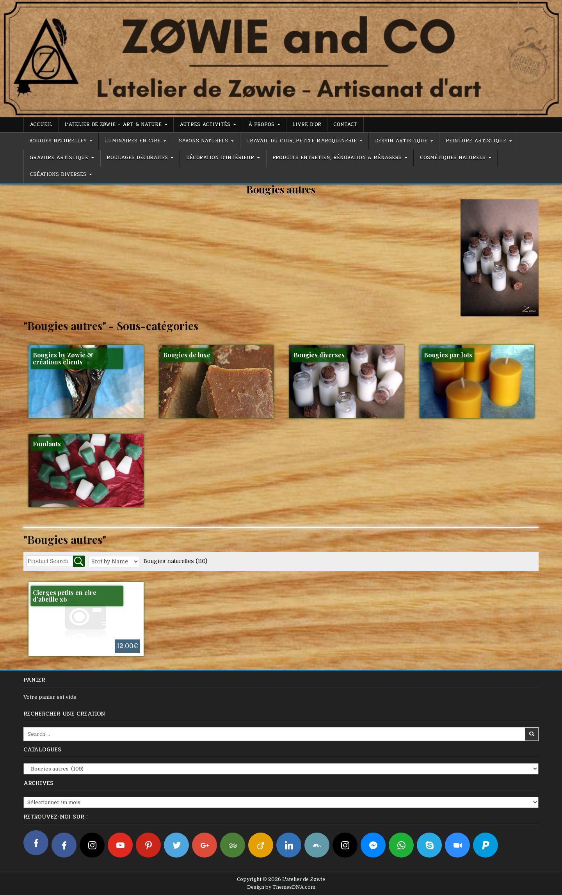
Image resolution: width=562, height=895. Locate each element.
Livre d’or (306, 124)
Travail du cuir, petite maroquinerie (301, 141)
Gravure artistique (59, 158)
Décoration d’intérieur (220, 158)
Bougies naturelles (58, 141)
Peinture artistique (476, 141)
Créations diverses (58, 174)
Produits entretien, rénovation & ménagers (337, 158)
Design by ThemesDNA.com (281, 887)
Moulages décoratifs (137, 158)
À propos (261, 124)
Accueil (41, 124)
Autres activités (205, 124)
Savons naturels (203, 141)
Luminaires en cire (132, 141)
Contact (345, 124)
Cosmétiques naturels (453, 158)
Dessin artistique (401, 141)
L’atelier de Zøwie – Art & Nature (113, 124)
